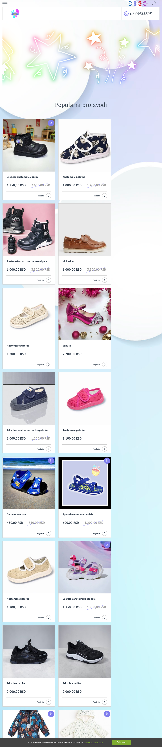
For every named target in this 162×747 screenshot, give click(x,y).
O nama (9, 706)
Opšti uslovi (58, 706)
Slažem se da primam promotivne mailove (83, 690)
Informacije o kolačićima (93, 742)
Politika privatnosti (108, 706)
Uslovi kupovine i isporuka (17, 710)
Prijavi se (117, 681)
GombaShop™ (154, 733)
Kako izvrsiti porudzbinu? (63, 710)
